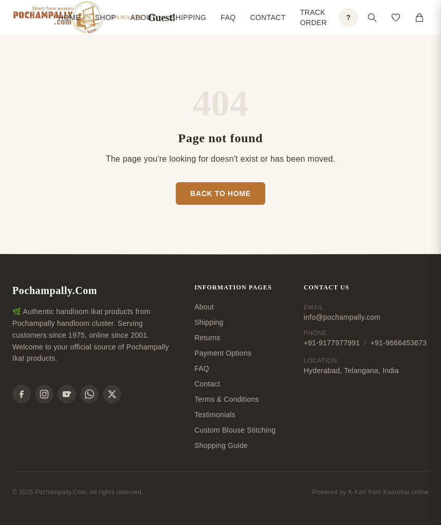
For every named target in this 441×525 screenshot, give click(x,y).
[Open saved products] (396, 17)
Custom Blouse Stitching (234, 430)
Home (69, 17)
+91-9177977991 (332, 343)
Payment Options (222, 353)
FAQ (228, 17)
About (143, 17)
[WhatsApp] (89, 394)
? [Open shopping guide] (348, 17)
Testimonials (214, 415)
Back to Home (220, 193)
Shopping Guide (221, 445)
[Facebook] (21, 394)
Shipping (189, 17)
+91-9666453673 (399, 343)
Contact (268, 17)
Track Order (313, 17)
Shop (105, 17)
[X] (112, 394)
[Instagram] (44, 394)
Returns (207, 338)
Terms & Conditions (226, 399)
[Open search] (372, 17)
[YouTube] (67, 394)
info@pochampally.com (342, 317)
